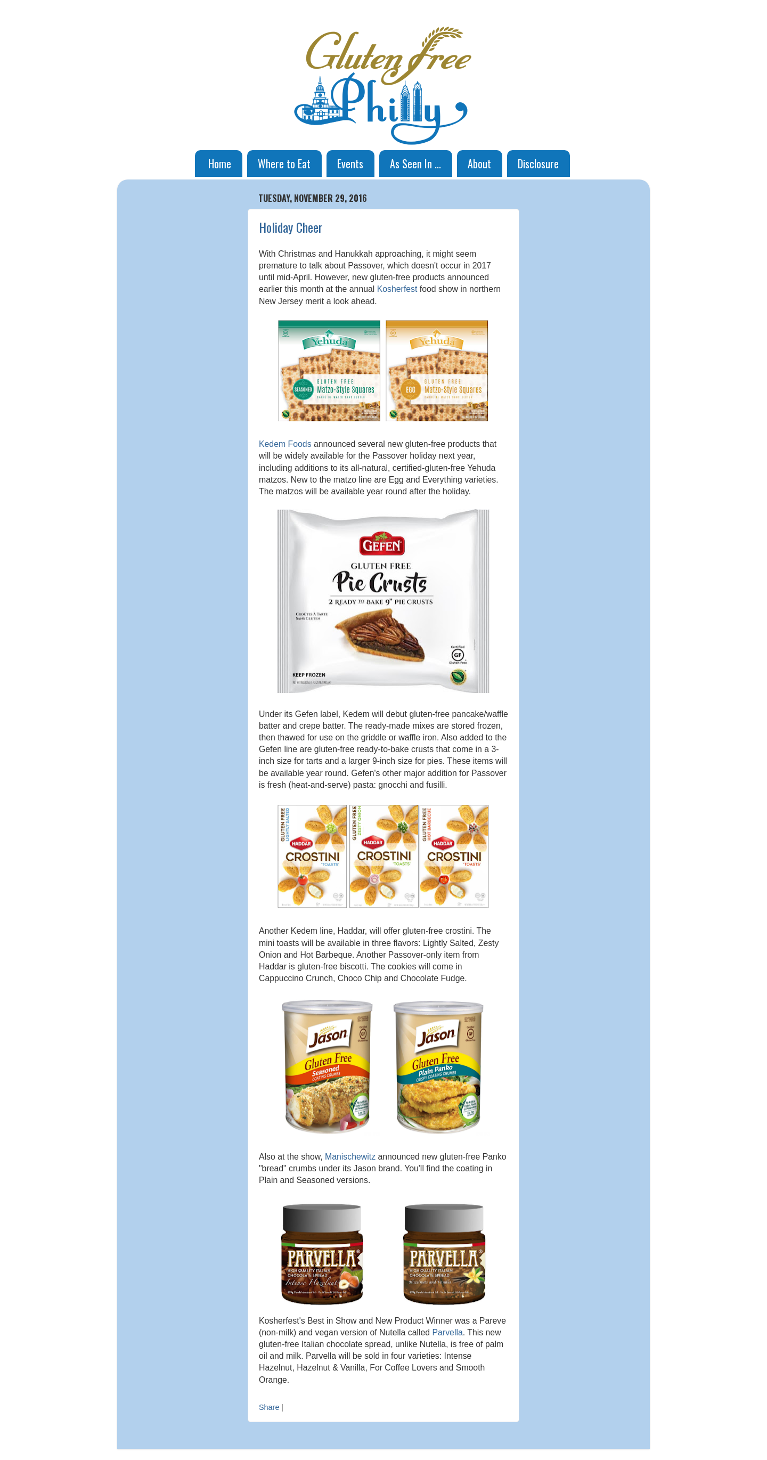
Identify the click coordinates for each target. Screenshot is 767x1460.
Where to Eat (284, 164)
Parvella (448, 1332)
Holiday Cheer (291, 226)
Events (350, 164)
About (479, 164)
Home (219, 164)
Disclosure (538, 164)
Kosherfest (397, 288)
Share (269, 1407)
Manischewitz (350, 1156)
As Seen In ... (415, 164)
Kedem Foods (285, 443)
